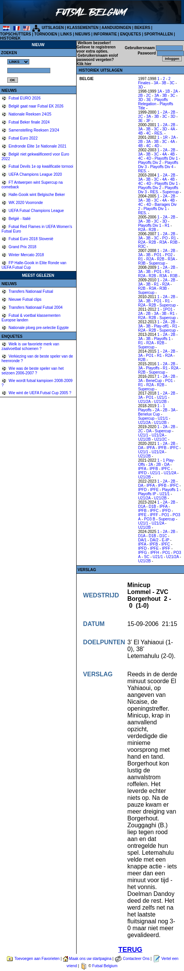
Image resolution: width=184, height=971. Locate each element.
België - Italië (19, 219)
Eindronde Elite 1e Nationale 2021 (37, 146)
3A (156, 83)
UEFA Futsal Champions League (36, 211)
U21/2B (160, 402)
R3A (163, 242)
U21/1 (162, 397)
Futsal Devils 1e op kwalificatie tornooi (40, 166)
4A (172, 129)
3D (140, 87)
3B (164, 83)
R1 (167, 225)
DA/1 (142, 540)
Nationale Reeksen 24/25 (29, 114)
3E (148, 100)
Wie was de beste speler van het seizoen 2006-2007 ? (33, 370)
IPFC (174, 448)
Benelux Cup (149, 414)
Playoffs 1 (162, 339)
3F (148, 121)
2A (175, 91)
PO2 (169, 255)
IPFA (151, 448)
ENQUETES (130, 34)
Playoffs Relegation (153, 102)
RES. (158, 133)
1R (165, 137)
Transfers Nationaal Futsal (30, 291)
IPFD (142, 473)
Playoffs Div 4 (161, 167)
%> (18, 61)
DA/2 (154, 540)
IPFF (154, 515)
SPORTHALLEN (158, 34)
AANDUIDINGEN (116, 28)
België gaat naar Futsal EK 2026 (36, 106)
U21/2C (160, 439)
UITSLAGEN (53, 28)
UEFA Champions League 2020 (35, 174)
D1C (163, 536)
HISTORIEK (10, 38)
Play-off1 (161, 326)
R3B (173, 242)
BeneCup (154, 381)
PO (165, 238)
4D (156, 146)
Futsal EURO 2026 (24, 98)
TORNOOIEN (45, 34)
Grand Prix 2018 (22, 247)
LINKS (66, 34)
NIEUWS (82, 34)
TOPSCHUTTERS (15, 34)
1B (167, 91)
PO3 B (149, 519)
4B (140, 133)
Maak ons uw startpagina (90, 959)
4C (148, 133)
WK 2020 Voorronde (25, 203)
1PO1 (168, 309)
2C (148, 95)
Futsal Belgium (104, 966)
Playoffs (152, 368)
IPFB (162, 448)
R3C (142, 246)
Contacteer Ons (136, 959)
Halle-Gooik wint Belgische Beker (36, 195)
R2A (141, 230)
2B (140, 95)
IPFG (142, 553)
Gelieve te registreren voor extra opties (96, 49)
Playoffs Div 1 (166, 158)
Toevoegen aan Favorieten (36, 959)
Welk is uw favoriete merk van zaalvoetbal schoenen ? (30, 346)
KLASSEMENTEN (83, 28)
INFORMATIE (105, 34)
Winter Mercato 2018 (26, 255)
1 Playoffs (151, 408)
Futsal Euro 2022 (23, 138)
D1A (141, 506)
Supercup (170, 192)
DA (148, 431)
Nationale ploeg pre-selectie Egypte (38, 328)
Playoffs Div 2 (149, 162)
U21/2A (144, 402)
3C (172, 83)
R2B (152, 230)
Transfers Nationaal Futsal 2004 (35, 307)
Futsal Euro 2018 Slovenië (30, 239)
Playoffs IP (147, 494)
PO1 (158, 255)
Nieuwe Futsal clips (25, 299)
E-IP (165, 540)
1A (159, 91)
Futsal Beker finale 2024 (29, 122)
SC (146, 557)
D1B (152, 506)
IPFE (154, 490)
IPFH (154, 553)
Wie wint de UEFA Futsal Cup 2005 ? (39, 393)
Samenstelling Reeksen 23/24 (33, 130)
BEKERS (142, 28)
